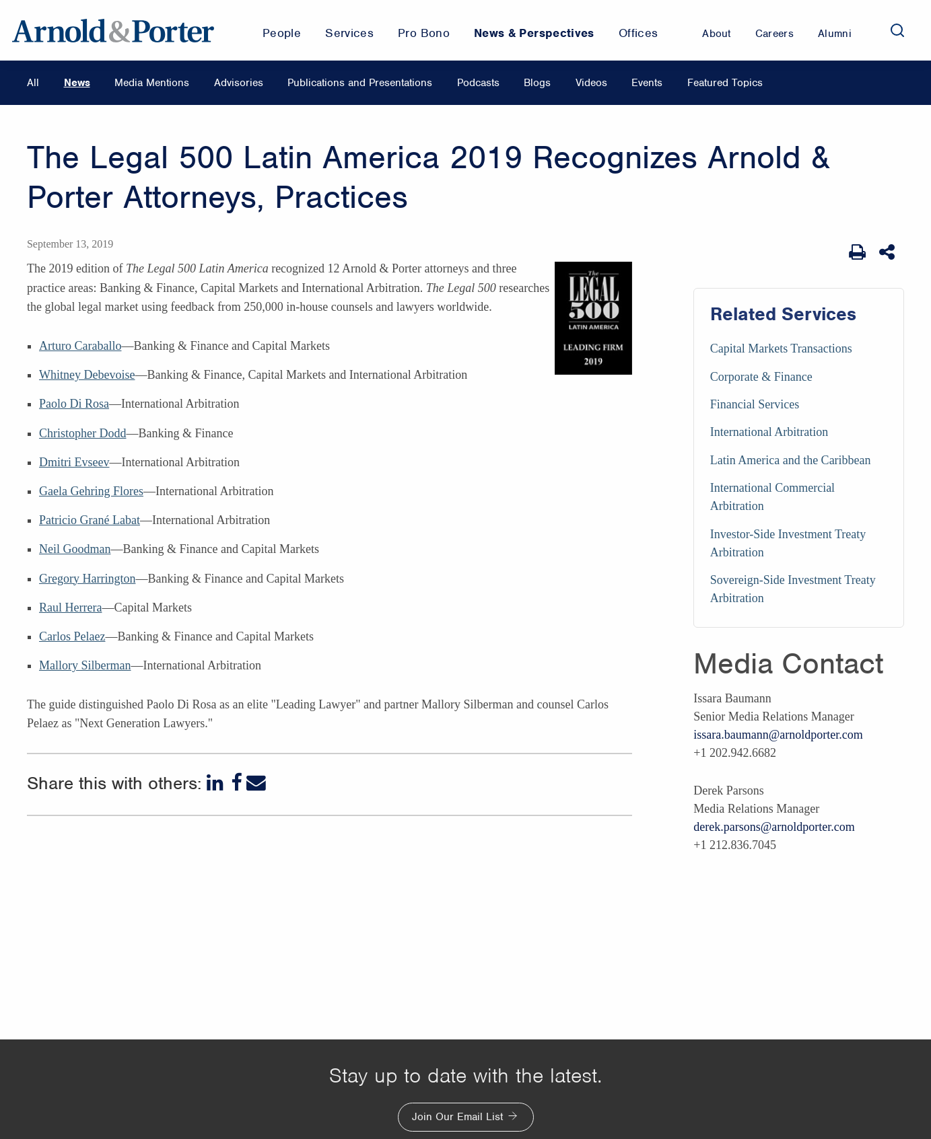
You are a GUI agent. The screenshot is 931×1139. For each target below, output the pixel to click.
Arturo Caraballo (80, 346)
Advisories (238, 82)
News (77, 82)
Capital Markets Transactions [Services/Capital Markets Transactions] (781, 348)
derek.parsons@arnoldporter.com (774, 827)
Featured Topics (725, 82)
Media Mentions (151, 82)
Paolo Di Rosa (74, 403)
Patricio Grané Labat (89, 520)
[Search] (897, 30)
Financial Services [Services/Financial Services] (754, 404)
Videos (591, 82)
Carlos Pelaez (72, 636)
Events (646, 82)
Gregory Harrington (87, 578)
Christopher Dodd (83, 433)
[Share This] (888, 252)
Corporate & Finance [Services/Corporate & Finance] (761, 376)
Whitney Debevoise (87, 374)
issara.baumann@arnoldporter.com (778, 734)
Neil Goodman (74, 549)
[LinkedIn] (216, 783)
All (33, 82)
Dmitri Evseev (74, 462)
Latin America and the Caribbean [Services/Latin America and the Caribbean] (790, 460)
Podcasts (478, 82)
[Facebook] (236, 783)
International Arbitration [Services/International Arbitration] (769, 432)
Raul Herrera (70, 607)
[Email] (256, 783)
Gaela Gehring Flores (91, 491)
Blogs (537, 82)
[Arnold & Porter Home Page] (113, 30)
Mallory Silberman (85, 665)
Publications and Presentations (359, 82)
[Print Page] (857, 252)
